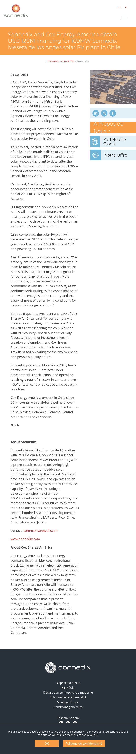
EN (119, 7)
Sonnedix (53, 61)
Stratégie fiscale (68, 701)
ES (126, 7)
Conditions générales (68, 706)
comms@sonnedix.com (40, 530)
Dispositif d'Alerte (68, 682)
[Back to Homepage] (68, 668)
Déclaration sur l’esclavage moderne (68, 692)
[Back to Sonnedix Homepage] (16, 10)
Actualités (67, 61)
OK (46, 743)
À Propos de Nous (108, 127)
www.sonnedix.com (25, 539)
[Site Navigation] (124, 18)
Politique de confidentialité (68, 697)
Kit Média (68, 687)
